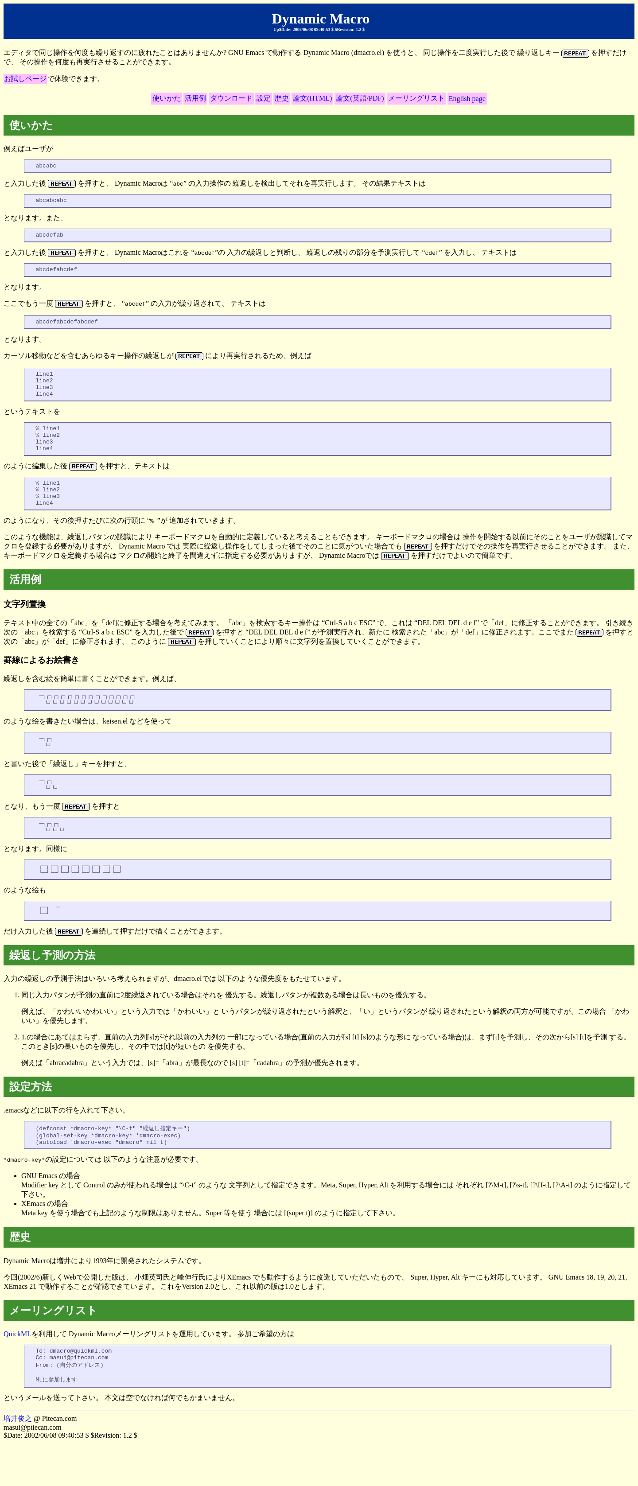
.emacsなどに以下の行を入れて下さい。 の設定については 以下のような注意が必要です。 (319, 1184)
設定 (264, 98)
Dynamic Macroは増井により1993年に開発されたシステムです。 (319, 1283)
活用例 (195, 98)
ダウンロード (231, 98)
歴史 (282, 98)
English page (467, 98)
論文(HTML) (312, 98)
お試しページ (25, 78)
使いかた (166, 98)
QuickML (17, 1372)
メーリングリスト (416, 98)
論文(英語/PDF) (360, 98)
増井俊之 (18, 1461)
